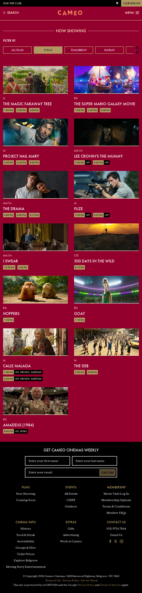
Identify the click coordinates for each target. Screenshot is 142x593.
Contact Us (116, 522)
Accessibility (25, 541)
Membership (116, 487)
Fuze (78, 208)
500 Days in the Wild (94, 261)
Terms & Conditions (116, 506)
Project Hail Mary (21, 156)
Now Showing (25, 493)
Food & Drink (26, 535)
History (25, 528)
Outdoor (71, 506)
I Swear (10, 261)
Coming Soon (25, 500)
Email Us (116, 535)
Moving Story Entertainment (26, 566)
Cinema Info (26, 522)
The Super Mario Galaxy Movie (104, 103)
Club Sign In (131, 3)
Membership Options (116, 500)
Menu (132, 12)
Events (70, 487)
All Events (71, 493)
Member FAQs (116, 512)
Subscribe (107, 472)
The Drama (13, 208)
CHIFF (71, 500)
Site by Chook (89, 580)
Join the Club (12, 3)
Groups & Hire (26, 547)
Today (48, 50)
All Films (17, 50)
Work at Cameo (71, 541)
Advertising (71, 535)
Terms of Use (53, 580)
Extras (71, 522)
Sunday (109, 50)
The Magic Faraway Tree (27, 103)
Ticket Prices (26, 554)
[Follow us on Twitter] (115, 541)
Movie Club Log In (116, 493)
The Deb (81, 366)
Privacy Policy (71, 580)
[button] (137, 50)
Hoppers (11, 313)
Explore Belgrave (26, 560)
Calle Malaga (17, 366)
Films (26, 487)
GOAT (79, 313)
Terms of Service (110, 585)
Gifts (71, 528)
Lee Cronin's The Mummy (98, 156)
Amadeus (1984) (18, 425)
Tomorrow (79, 50)
